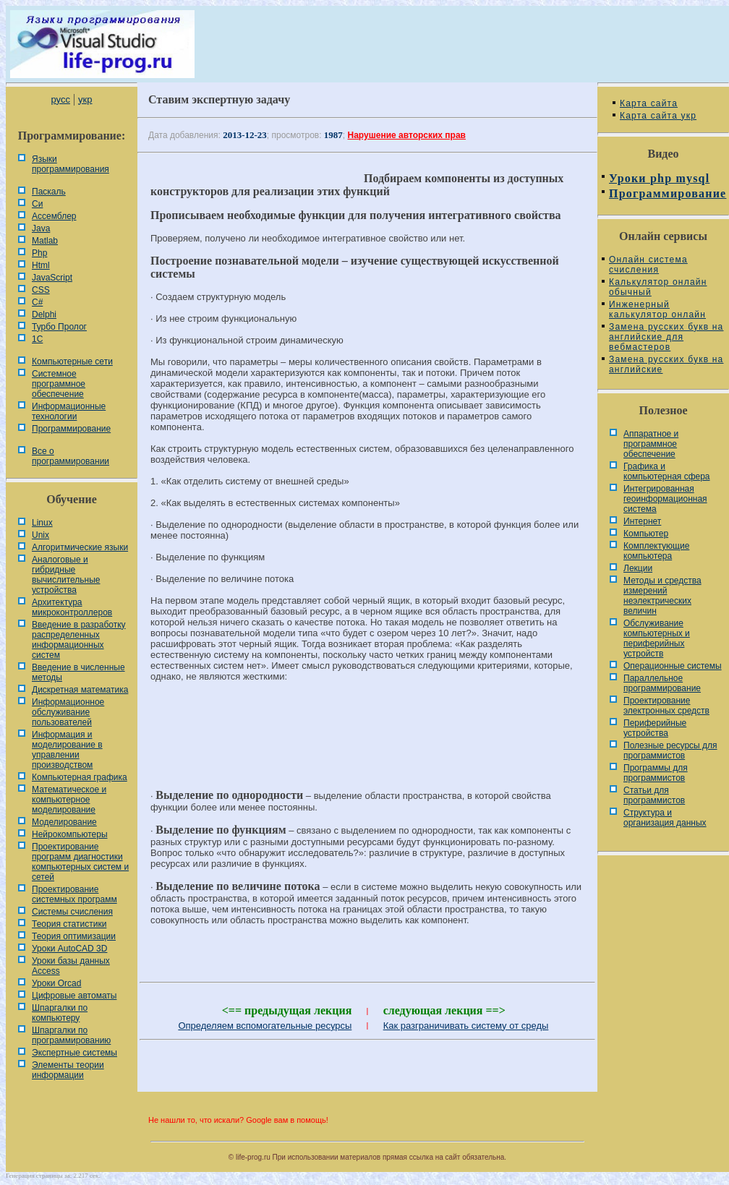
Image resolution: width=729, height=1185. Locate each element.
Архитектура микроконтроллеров (72, 607)
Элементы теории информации (68, 1070)
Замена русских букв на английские (666, 364)
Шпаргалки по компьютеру (60, 1013)
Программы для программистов (655, 773)
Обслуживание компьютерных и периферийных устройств (656, 638)
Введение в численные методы (78, 672)
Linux (42, 523)
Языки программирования (70, 164)
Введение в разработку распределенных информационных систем (79, 640)
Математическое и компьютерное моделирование (69, 799)
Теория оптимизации (74, 936)
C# (37, 302)
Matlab (45, 241)
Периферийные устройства (654, 728)
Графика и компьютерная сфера (666, 471)
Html (41, 265)
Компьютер (645, 534)
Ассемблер (54, 216)
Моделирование (64, 822)
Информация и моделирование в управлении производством (67, 750)
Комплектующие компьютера (656, 551)
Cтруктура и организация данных (665, 818)
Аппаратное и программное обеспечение (650, 444)
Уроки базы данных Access (71, 966)
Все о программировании (70, 456)
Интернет (642, 521)
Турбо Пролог (59, 327)
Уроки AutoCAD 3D (69, 949)
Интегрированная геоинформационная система (665, 499)
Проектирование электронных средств (666, 706)
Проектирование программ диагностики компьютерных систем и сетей (80, 862)
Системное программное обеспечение (58, 384)
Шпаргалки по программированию (71, 1035)
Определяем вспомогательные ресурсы (264, 1025)
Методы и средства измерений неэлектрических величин (662, 596)
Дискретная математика (80, 690)
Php (39, 253)
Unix (40, 535)
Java (41, 228)
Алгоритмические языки (80, 547)
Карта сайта (649, 103)
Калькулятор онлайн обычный (658, 287)
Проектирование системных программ (74, 894)
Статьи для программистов (654, 795)
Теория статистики (69, 924)
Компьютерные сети (72, 361)
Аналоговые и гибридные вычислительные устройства (66, 575)
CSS (41, 290)
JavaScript (52, 278)
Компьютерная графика (79, 777)
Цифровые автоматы (74, 996)
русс (60, 99)
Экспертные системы (74, 1053)
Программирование (71, 429)
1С (37, 339)
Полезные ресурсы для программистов (670, 750)
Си (37, 204)
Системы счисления (72, 912)
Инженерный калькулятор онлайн (657, 309)
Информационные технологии (69, 411)
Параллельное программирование (662, 683)
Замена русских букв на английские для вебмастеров (666, 337)
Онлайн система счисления (648, 264)
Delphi (44, 314)
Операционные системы (672, 666)
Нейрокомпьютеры (70, 834)
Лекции (637, 568)
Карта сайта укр (658, 116)
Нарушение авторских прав (407, 135)
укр (85, 99)
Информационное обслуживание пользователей (68, 712)
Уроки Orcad (56, 983)
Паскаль (49, 192)
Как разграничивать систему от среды (466, 1025)
